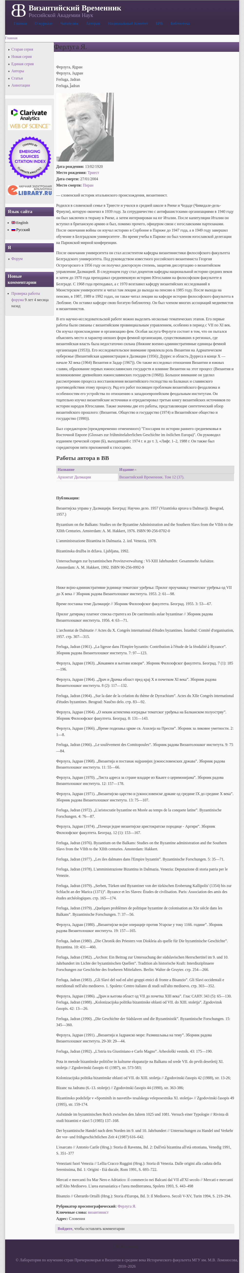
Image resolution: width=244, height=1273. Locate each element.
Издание (128, 469)
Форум (17, 259)
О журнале (44, 23)
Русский (20, 230)
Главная (20, 23)
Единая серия (22, 64)
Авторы (17, 71)
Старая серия (22, 49)
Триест (93, 172)
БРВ (159, 23)
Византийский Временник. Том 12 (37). (151, 477)
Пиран (88, 185)
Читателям (69, 23)
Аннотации (20, 85)
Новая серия (21, 56)
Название (66, 469)
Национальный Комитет (128, 23)
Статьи (17, 78)
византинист (98, 1212)
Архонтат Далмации (74, 477)
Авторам (93, 23)
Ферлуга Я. (127, 1206)
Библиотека (180, 23)
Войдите (65, 1229)
